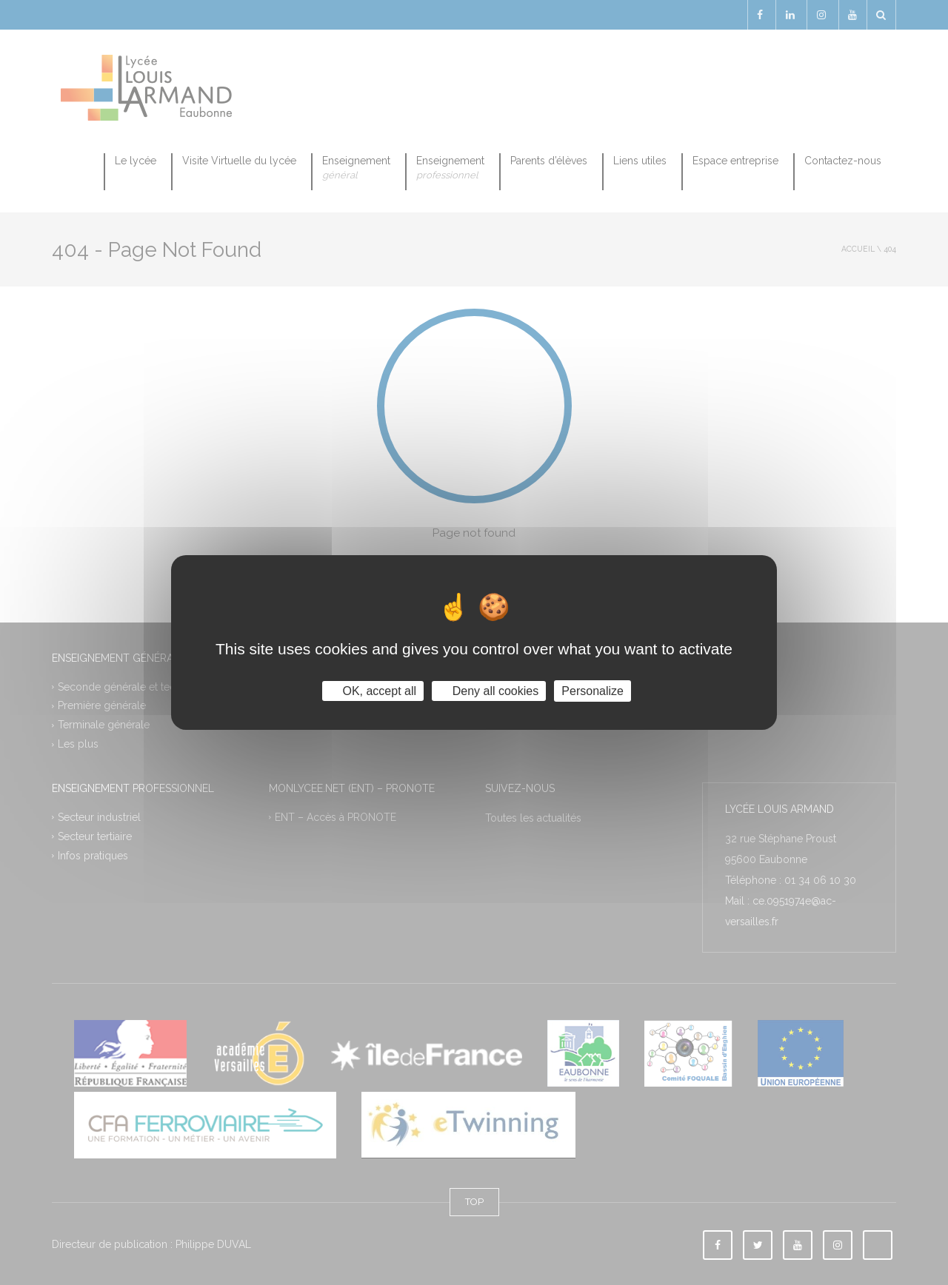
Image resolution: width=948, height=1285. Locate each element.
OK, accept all (373, 691)
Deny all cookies (488, 691)
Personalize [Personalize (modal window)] (592, 691)
